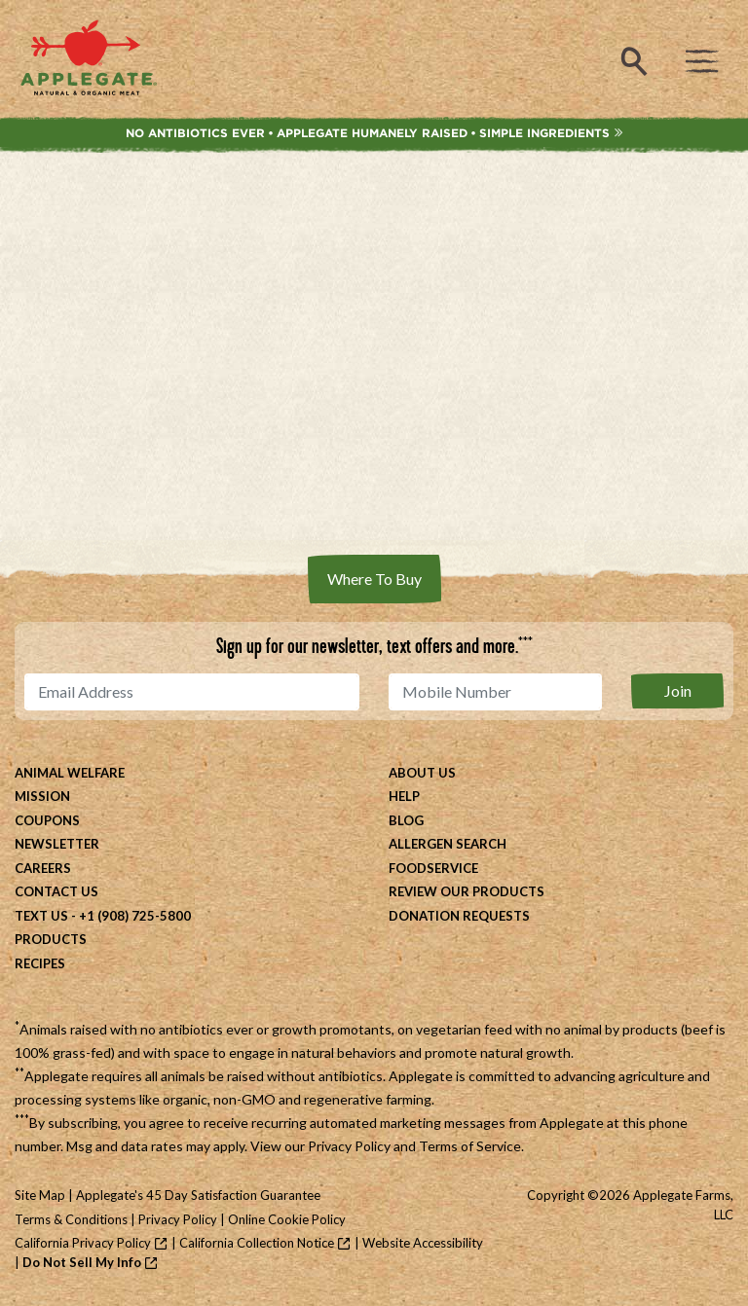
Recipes (40, 963)
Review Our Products (466, 891)
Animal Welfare (70, 772)
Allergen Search (447, 844)
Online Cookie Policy (287, 1219)
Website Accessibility (422, 1243)
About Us (422, 772)
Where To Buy (374, 578)
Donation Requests (459, 916)
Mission (42, 796)
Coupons (47, 820)
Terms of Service (470, 1146)
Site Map (40, 1195)
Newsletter (57, 844)
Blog (406, 820)
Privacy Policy (349, 1146)
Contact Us (56, 891)
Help (404, 796)
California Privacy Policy (83, 1243)
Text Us (41, 916)
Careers (43, 868)
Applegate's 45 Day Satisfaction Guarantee (198, 1195)
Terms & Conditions (71, 1219)
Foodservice (433, 868)
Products (51, 939)
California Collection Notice (256, 1243)
